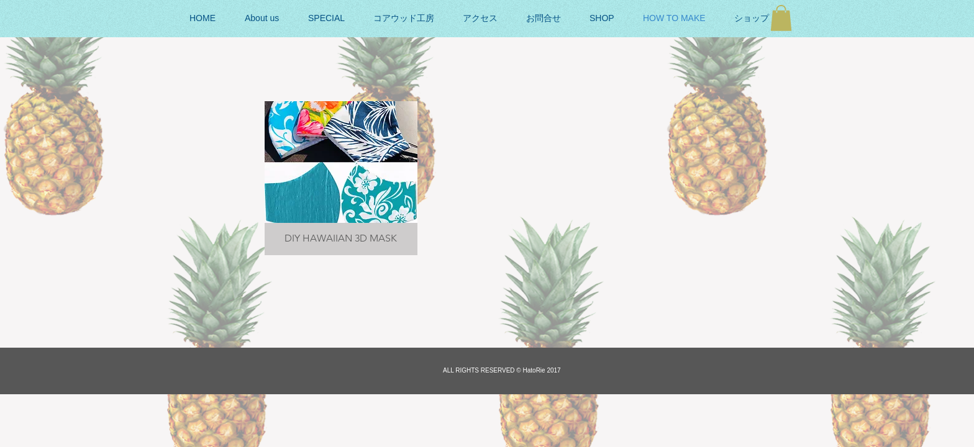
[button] (781, 18)
